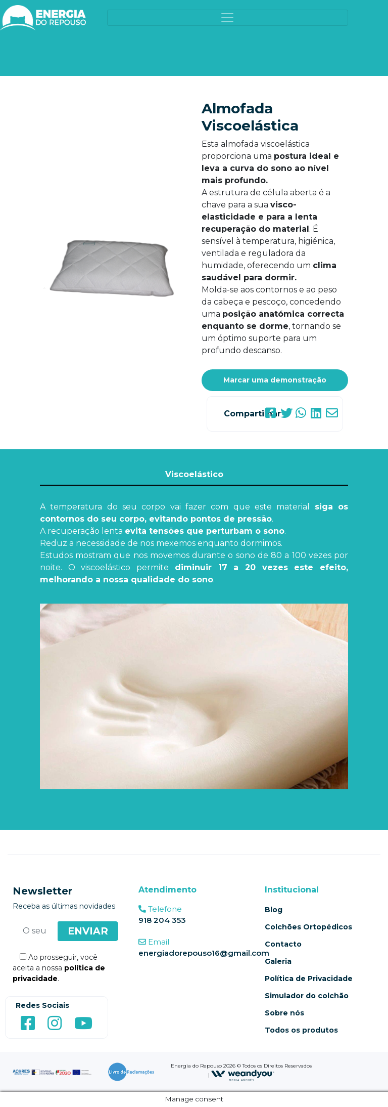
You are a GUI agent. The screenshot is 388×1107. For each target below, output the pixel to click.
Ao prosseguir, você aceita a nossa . (59, 968)
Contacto (283, 944)
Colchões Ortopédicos (308, 926)
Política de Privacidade (309, 978)
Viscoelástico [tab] (194, 474)
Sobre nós (284, 1012)
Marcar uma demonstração (274, 380)
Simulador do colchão (307, 995)
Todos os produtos (301, 1030)
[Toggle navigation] (228, 18)
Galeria (278, 961)
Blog (273, 909)
